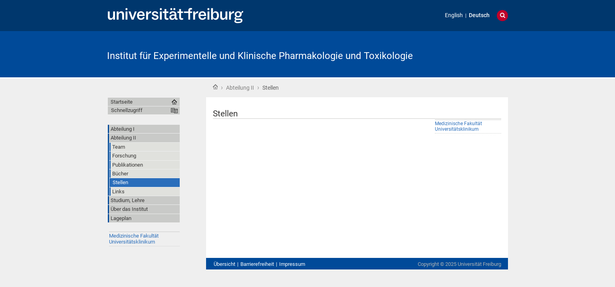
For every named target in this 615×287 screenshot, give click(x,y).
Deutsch (479, 15)
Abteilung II (240, 88)
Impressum (292, 264)
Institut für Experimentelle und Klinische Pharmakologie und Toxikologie (260, 55)
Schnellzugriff (127, 110)
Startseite (215, 87)
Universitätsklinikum (132, 242)
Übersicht (224, 264)
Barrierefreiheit (257, 264)
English (454, 15)
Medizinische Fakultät (134, 236)
